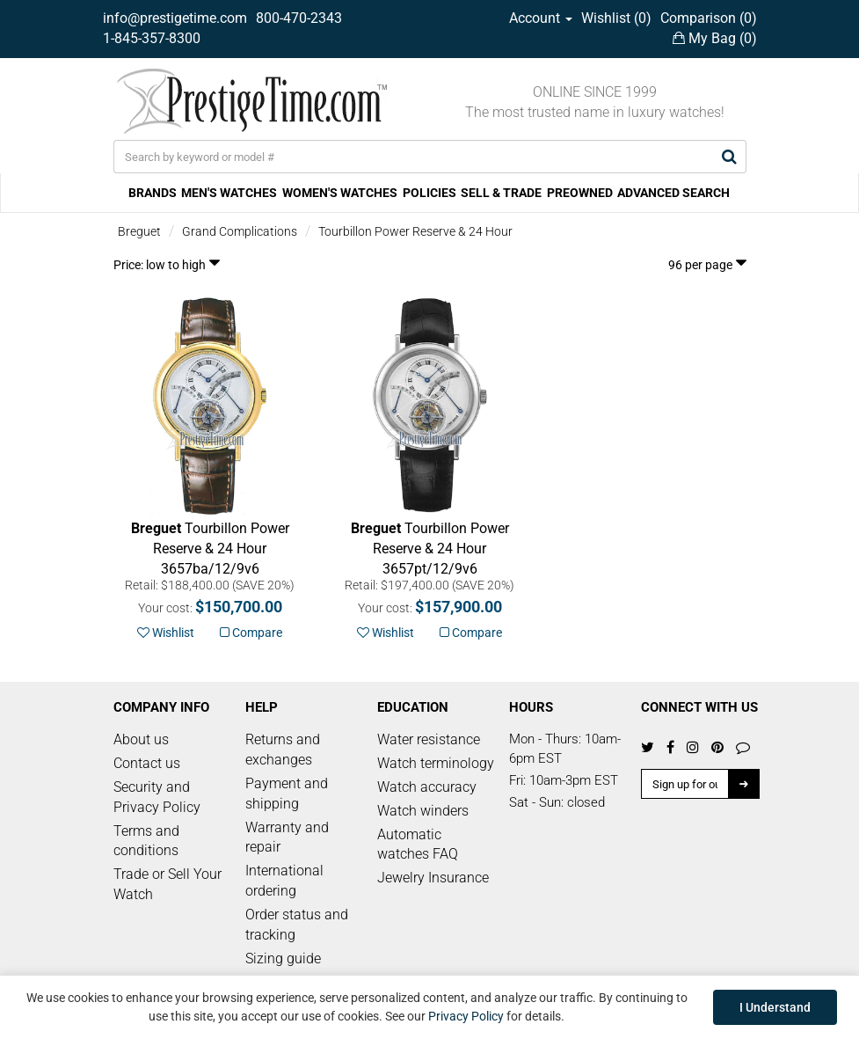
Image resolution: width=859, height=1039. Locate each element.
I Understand (775, 1007)
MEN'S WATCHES (229, 193)
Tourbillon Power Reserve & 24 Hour (415, 231)
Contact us (146, 763)
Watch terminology (435, 763)
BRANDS (152, 193)
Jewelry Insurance (433, 877)
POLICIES (429, 193)
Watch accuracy (427, 787)
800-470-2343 (299, 18)
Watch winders (423, 810)
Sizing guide (283, 958)
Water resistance (428, 739)
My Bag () (715, 38)
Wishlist (165, 633)
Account (540, 18)
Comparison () (708, 18)
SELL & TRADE (501, 193)
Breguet (139, 231)
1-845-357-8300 (151, 38)
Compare (251, 633)
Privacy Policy (466, 1016)
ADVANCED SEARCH (673, 193)
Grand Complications (239, 231)
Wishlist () (616, 18)
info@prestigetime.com (175, 18)
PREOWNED (580, 193)
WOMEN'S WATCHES (339, 193)
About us (141, 739)
